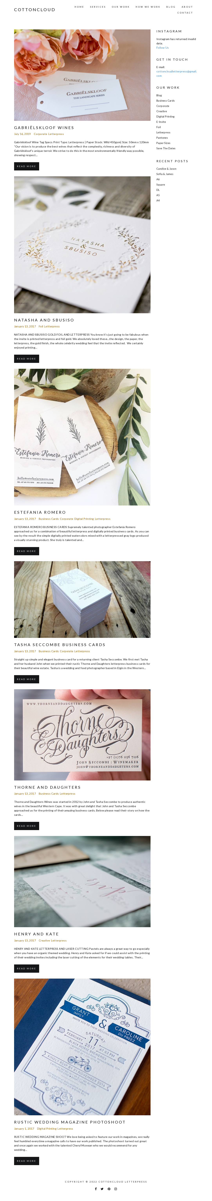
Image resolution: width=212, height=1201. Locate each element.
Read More (26, 166)
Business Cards (49, 518)
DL (158, 189)
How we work (148, 6)
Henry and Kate (36, 933)
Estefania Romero (40, 512)
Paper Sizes (163, 143)
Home (79, 6)
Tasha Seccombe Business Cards (60, 644)
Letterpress (56, 134)
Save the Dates (166, 148)
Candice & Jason (166, 168)
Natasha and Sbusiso (44, 320)
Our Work (121, 6)
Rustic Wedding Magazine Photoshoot (70, 1122)
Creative (44, 940)
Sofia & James (164, 174)
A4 (158, 200)
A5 (158, 195)
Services (98, 6)
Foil (41, 326)
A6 (158, 179)
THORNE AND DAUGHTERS (47, 787)
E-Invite (161, 121)
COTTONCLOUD (35, 9)
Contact (185, 12)
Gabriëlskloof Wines (44, 127)
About (187, 6)
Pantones (162, 137)
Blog (171, 6)
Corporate (40, 134)
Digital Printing (84, 518)
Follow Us (162, 47)
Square (160, 184)
